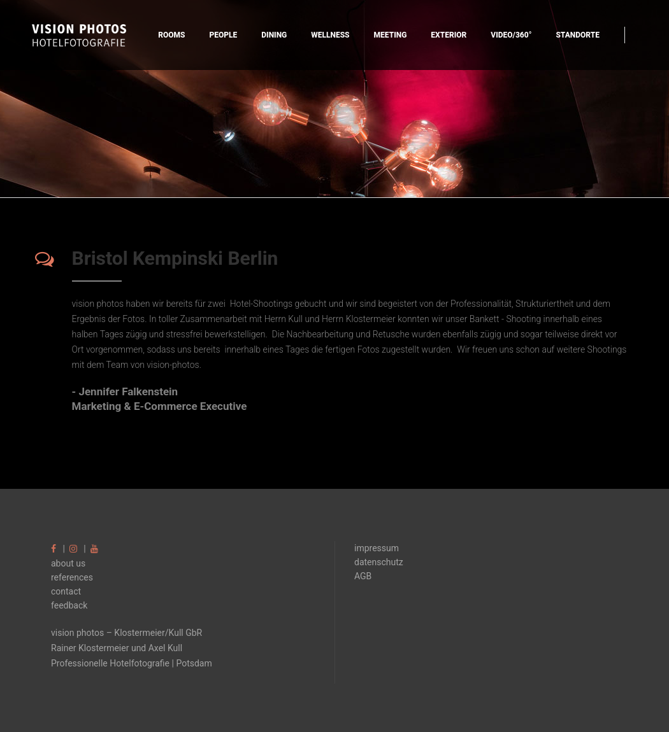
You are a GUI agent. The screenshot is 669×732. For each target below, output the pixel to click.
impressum (376, 548)
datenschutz (378, 562)
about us (68, 563)
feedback (69, 605)
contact (66, 591)
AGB (362, 576)
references (72, 577)
